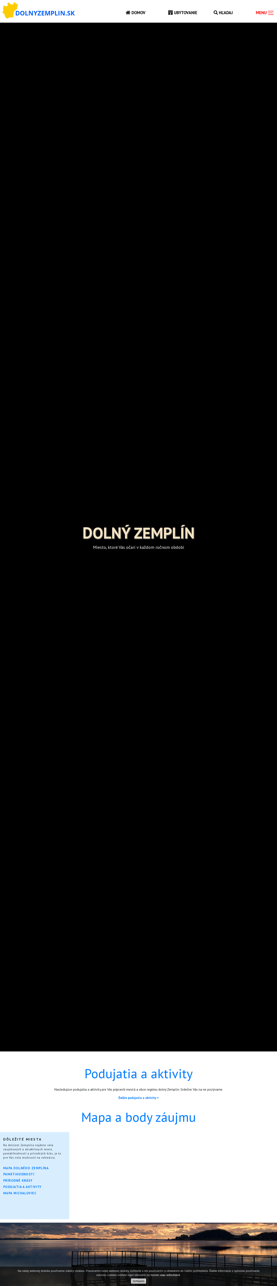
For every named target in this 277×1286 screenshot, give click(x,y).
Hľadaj (223, 12)
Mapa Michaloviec (19, 1193)
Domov (135, 12)
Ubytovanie (182, 12)
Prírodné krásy (17, 1180)
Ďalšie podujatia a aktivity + (138, 1098)
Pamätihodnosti (18, 1174)
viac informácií (170, 1275)
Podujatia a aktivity (22, 1187)
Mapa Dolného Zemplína (26, 1168)
